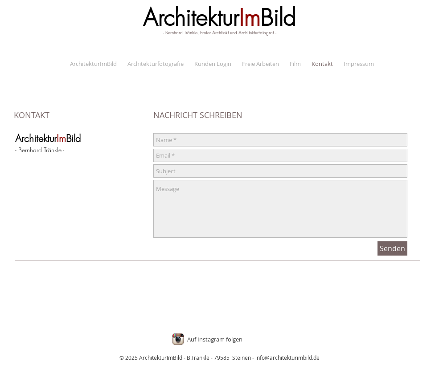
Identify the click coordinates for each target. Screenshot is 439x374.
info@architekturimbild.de (287, 357)
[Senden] (392, 248)
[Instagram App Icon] (178, 339)
